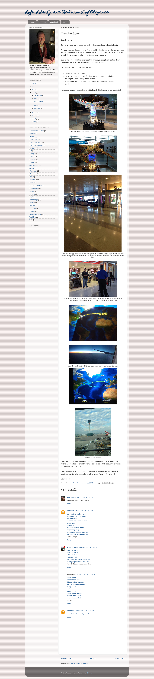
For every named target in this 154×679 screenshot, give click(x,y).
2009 (34, 122)
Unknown (70, 511)
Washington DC (35, 214)
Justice (32, 168)
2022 (34, 86)
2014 (34, 89)
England (32, 148)
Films (31, 157)
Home (32, 22)
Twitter (65, 22)
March (36, 105)
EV (30, 151)
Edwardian (33, 139)
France (32, 159)
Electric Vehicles (35, 142)
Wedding (32, 217)
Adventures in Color (36, 131)
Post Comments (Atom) (79, 663)
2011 (34, 115)
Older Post (119, 658)
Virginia (32, 211)
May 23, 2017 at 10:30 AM (84, 511)
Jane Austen (33, 165)
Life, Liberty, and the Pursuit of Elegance (67, 12)
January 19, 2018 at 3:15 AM (85, 611)
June (36, 98)
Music (31, 177)
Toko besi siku (72, 555)
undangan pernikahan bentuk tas (78, 562)
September (38, 95)
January (37, 108)
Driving (32, 136)
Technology (33, 200)
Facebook (54, 22)
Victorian (32, 208)
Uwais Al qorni (72, 547)
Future (31, 162)
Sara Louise (71, 497)
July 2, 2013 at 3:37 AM (85, 497)
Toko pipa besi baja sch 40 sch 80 (79, 559)
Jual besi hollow (72, 550)
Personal (32, 180)
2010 (34, 119)
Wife (31, 220)
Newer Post (67, 658)
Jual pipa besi (72, 557)
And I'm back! (38, 101)
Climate (32, 134)
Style (31, 197)
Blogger (90, 673)
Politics (32, 182)
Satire (31, 191)
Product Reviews (35, 185)
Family (31, 154)
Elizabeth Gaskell (35, 145)
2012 (34, 112)
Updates (32, 205)
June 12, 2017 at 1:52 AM (88, 547)
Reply (69, 503)
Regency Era (34, 188)
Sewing (32, 194)
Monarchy (33, 174)
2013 (34, 93)
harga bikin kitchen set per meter (78, 614)
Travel (31, 202)
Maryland (32, 171)
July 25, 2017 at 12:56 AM (86, 574)
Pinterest (42, 22)
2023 (34, 83)
